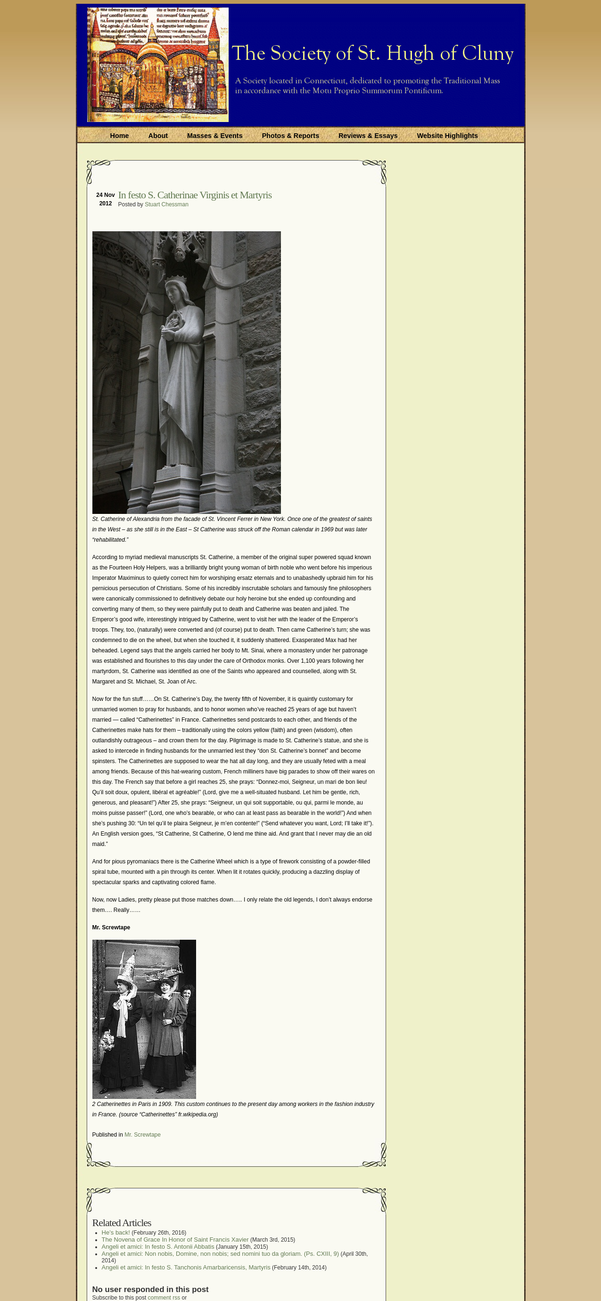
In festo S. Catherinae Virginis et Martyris (195, 195)
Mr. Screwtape (142, 1134)
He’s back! (116, 1232)
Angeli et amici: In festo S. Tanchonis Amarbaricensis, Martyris (186, 1267)
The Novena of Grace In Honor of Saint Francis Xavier (175, 1239)
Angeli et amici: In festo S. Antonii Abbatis (158, 1246)
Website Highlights (447, 135)
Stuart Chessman (167, 204)
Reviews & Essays (368, 135)
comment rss (164, 1297)
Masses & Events (215, 135)
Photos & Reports (291, 135)
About (158, 135)
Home (119, 135)
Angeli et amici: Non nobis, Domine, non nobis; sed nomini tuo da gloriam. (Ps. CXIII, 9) (220, 1253)
